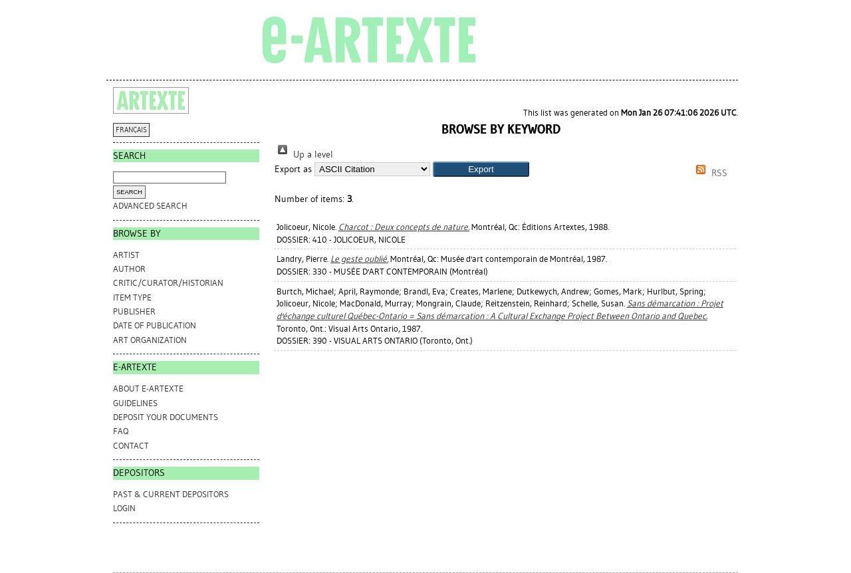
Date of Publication (154, 325)
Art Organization (150, 340)
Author (129, 269)
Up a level (304, 154)
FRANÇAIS (131, 130)
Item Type (132, 297)
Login (124, 508)
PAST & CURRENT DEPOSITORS (171, 494)
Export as (293, 169)
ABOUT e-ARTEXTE (148, 389)
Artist (126, 255)
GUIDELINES (135, 403)
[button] (481, 169)
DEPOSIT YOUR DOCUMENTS (165, 417)
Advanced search (150, 206)
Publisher (134, 311)
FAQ (120, 431)
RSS (709, 173)
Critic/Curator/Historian (168, 283)
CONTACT (131, 446)
